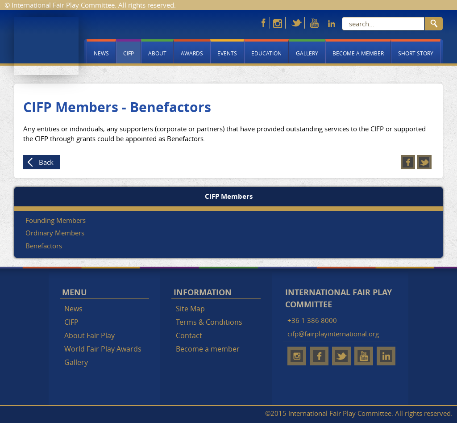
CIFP (128, 53)
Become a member (358, 53)
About (157, 53)
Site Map (190, 309)
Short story (415, 53)
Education (266, 53)
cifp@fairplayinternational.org (333, 333)
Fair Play (46, 46)
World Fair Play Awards (102, 349)
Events (227, 53)
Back (46, 162)
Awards (192, 53)
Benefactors (43, 245)
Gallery (307, 53)
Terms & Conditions (209, 322)
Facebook (408, 162)
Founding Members (55, 220)
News (101, 53)
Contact (189, 335)
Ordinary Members (54, 232)
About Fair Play (89, 335)
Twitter (424, 162)
